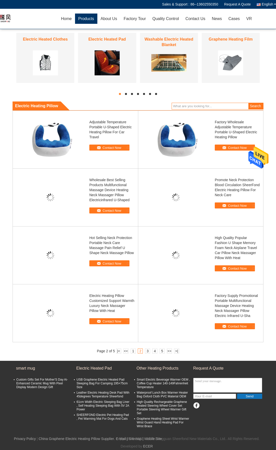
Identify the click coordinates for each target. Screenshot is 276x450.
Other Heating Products (157, 368)
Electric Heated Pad (107, 39)
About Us (109, 19)
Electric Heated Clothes (45, 39)
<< (126, 351)
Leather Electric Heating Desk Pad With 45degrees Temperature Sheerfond (103, 394)
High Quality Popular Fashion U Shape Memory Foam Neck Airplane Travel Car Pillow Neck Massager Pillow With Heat (236, 248)
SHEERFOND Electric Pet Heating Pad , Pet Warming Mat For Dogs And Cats (103, 416)
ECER (148, 446)
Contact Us (195, 19)
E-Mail (121, 439)
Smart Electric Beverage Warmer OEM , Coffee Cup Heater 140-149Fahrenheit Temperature (163, 383)
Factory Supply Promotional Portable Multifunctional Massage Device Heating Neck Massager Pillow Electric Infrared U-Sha (236, 306)
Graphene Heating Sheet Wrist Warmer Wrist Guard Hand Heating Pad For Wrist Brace (163, 422)
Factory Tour (135, 19)
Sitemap (135, 439)
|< (118, 351)
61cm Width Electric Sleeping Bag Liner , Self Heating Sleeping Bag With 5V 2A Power (103, 405)
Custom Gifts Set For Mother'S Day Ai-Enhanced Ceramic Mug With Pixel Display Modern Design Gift (42, 383)
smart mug (25, 368)
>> (169, 351)
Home (66, 19)
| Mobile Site (152, 439)
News (217, 19)
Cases (234, 19)
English (269, 4)
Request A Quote (237, 4)
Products (86, 19)
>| (176, 351)
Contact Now (112, 148)
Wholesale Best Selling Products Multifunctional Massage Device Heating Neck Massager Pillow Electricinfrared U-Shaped (109, 190)
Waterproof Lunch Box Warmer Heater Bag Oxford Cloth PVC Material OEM (162, 394)
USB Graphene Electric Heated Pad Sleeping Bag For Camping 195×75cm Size (102, 383)
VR (249, 19)
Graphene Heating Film (231, 39)
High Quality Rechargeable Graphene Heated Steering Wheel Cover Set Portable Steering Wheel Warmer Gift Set (162, 407)
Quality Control (165, 19)
